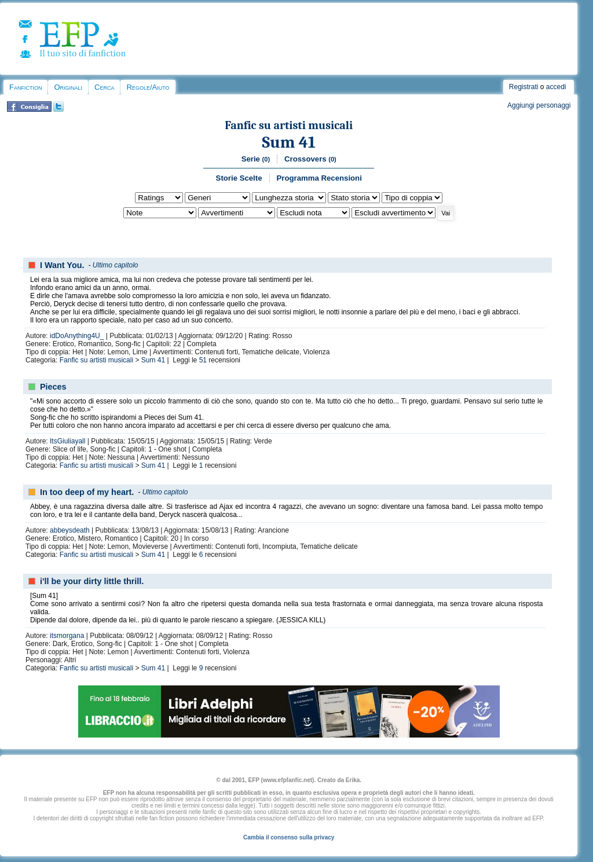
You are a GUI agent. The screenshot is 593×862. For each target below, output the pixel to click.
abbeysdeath (70, 530)
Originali (68, 87)
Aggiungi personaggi (538, 105)
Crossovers (310, 159)
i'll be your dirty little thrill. (92, 581)
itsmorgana (67, 636)
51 (203, 360)
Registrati (524, 87)
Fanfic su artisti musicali (289, 125)
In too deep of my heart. (87, 492)
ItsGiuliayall (67, 441)
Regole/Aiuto (147, 87)
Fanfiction (25, 87)
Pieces (53, 386)
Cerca (104, 87)
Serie (255, 159)
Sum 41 (289, 142)
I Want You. (62, 265)
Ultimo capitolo (115, 265)
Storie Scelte (239, 178)
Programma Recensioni (319, 178)
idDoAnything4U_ (77, 336)
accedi (556, 87)
